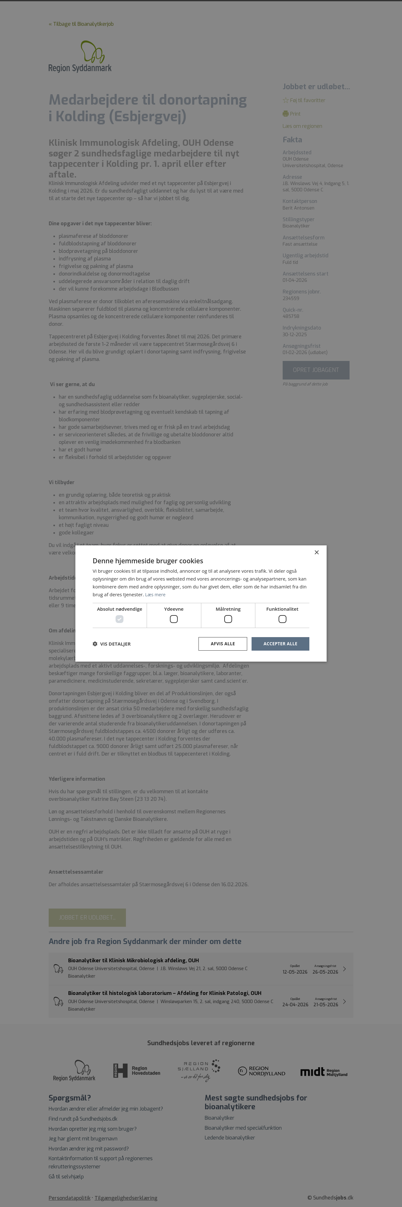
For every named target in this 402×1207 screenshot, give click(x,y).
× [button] (316, 552)
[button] (112, 644)
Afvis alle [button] (221, 644)
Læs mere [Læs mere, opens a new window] (156, 594)
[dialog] (201, 603)
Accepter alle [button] (280, 644)
